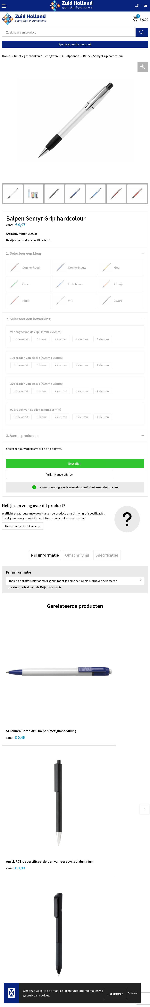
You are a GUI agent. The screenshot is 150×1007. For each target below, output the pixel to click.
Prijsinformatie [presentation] (45, 555)
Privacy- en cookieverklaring (21, 961)
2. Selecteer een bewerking (28, 318)
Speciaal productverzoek (75, 44)
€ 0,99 (88, 702)
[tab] (45, 555)
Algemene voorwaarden (18, 955)
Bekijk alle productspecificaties (28, 240)
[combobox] (69, 32)
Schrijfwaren (52, 56)
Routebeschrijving (89, 884)
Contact (82, 866)
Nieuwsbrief (85, 872)
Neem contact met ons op (22, 526)
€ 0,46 (15, 702)
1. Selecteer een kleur (23, 253)
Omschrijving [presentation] (77, 555)
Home (6, 56)
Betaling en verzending (92, 878)
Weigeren (132, 993)
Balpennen (71, 56)
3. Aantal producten (22, 435)
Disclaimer (9, 967)
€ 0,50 (15, 797)
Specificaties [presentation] (107, 555)
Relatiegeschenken (27, 56)
